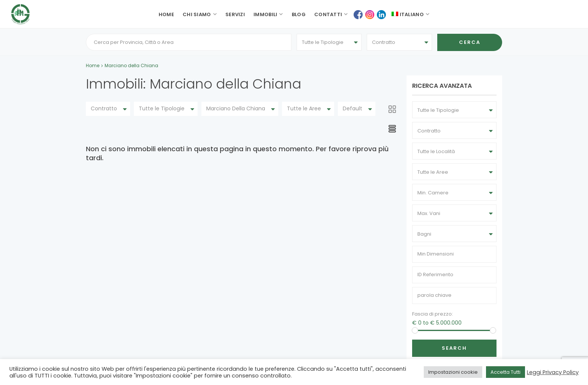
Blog (299, 14)
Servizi (235, 14)
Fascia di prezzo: (432, 314)
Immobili (265, 14)
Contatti (328, 14)
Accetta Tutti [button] (505, 372)
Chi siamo (197, 14)
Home (166, 14)
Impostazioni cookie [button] (453, 372)
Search (454, 348)
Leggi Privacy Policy (553, 372)
